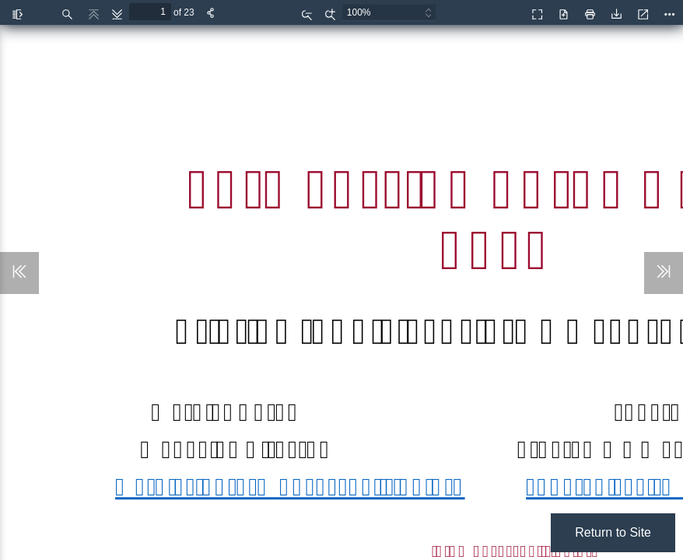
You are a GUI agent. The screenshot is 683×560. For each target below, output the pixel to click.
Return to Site (613, 532)
